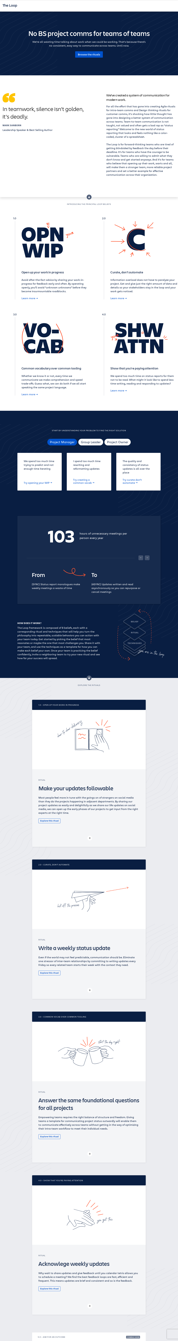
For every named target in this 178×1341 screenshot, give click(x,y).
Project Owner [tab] (117, 442)
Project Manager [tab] (62, 442)
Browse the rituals (89, 54)
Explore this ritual (49, 820)
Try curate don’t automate (132, 481)
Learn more (30, 298)
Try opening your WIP (38, 482)
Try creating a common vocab (83, 481)
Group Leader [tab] (91, 442)
